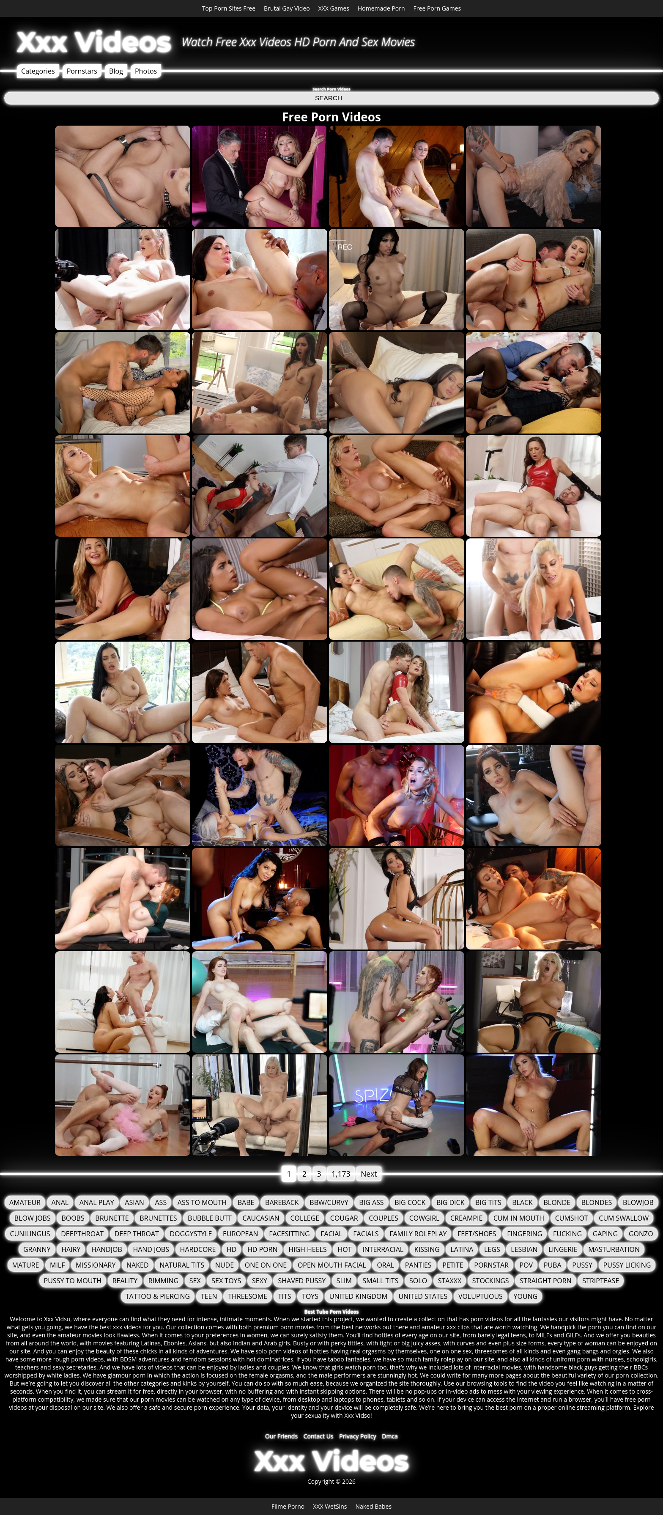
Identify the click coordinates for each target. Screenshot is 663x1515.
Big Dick (450, 1202)
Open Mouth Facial (332, 1265)
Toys (310, 1296)
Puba (553, 1265)
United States (422, 1296)
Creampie (466, 1218)
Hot (344, 1249)
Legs (492, 1249)
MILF (57, 1265)
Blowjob (638, 1202)
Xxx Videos (94, 41)
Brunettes (158, 1218)
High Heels (307, 1249)
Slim (344, 1280)
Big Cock (410, 1202)
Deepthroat (82, 1233)
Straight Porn (545, 1280)
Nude (224, 1265)
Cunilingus (30, 1233)
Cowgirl (424, 1218)
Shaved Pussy (302, 1280)
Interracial (382, 1249)
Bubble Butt (210, 1218)
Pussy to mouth (72, 1280)
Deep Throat (137, 1233)
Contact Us (319, 1436)
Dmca (390, 1436)
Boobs (72, 1218)
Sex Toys (226, 1280)
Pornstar (491, 1265)
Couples (383, 1218)
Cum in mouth (518, 1218)
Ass (161, 1202)
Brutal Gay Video (287, 8)
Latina (461, 1249)
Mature (25, 1265)
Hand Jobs (151, 1249)
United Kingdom (358, 1296)
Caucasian (260, 1218)
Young (526, 1296)
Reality (124, 1280)
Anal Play (96, 1202)
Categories (38, 71)
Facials (365, 1233)
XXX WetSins (330, 1506)
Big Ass (371, 1202)
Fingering (524, 1233)
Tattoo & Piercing (158, 1296)
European (240, 1233)
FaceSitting (289, 1233)
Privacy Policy (357, 1436)
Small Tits (380, 1280)
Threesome (247, 1296)
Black (522, 1202)
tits (284, 1296)
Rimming (163, 1280)
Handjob (106, 1249)
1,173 (341, 1174)
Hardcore (198, 1249)
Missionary (95, 1265)
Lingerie (563, 1249)
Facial (331, 1233)
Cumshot (571, 1218)
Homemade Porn (381, 8)
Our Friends (281, 1436)
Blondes (596, 1202)
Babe (246, 1202)
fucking (567, 1233)
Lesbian (524, 1249)
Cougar (344, 1218)
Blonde (557, 1202)
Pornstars (82, 71)
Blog (116, 71)
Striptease (600, 1280)
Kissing (427, 1249)
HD (231, 1249)
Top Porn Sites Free (228, 8)
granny (37, 1249)
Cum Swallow (624, 1218)
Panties (418, 1265)
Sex (195, 1280)
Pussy (582, 1265)
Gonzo (641, 1233)
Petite (452, 1265)
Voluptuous (480, 1296)
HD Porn (262, 1249)
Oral (385, 1265)
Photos (146, 71)
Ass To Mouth (202, 1202)
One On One (266, 1265)
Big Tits (488, 1202)
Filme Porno (287, 1506)
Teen (209, 1296)
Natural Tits (181, 1265)
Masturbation (614, 1249)
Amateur (25, 1202)
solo (418, 1280)
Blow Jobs (32, 1218)
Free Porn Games (437, 8)
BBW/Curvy (329, 1202)
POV (526, 1265)
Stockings (490, 1280)
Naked (137, 1265)
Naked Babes (373, 1506)
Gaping (605, 1233)
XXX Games (333, 8)
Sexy (259, 1280)
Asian (134, 1202)
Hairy (70, 1249)
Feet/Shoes (477, 1233)
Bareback (282, 1202)
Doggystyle (191, 1233)
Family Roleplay (418, 1233)
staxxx (449, 1280)
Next (369, 1174)
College (305, 1218)
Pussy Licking (627, 1265)
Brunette (112, 1218)
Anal (60, 1202)
